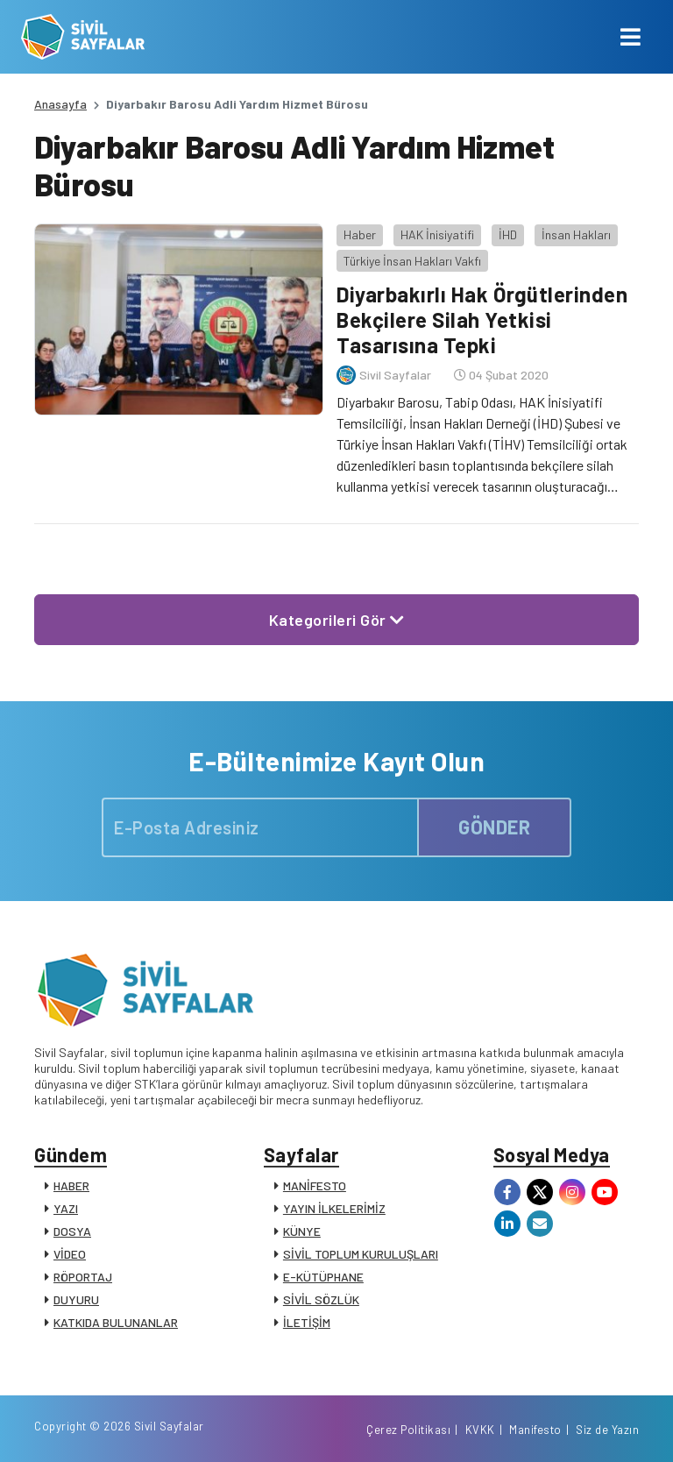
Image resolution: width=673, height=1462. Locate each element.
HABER (71, 1185)
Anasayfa (60, 103)
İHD (508, 234)
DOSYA (72, 1231)
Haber (360, 234)
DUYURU (76, 1299)
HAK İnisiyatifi (437, 234)
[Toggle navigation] (630, 37)
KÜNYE (302, 1231)
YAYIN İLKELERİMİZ (334, 1208)
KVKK (480, 1430)
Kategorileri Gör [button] (337, 619)
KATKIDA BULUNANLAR (115, 1322)
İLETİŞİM (306, 1322)
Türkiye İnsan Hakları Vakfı (412, 260)
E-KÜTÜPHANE (323, 1276)
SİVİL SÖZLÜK (321, 1299)
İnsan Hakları (576, 234)
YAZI (65, 1208)
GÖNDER (494, 826)
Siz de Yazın (607, 1430)
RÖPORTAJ (82, 1276)
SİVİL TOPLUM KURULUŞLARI (360, 1253)
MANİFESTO (314, 1185)
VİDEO (69, 1253)
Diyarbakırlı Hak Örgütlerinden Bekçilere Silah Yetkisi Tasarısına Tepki (481, 319)
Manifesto (535, 1430)
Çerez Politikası (408, 1430)
